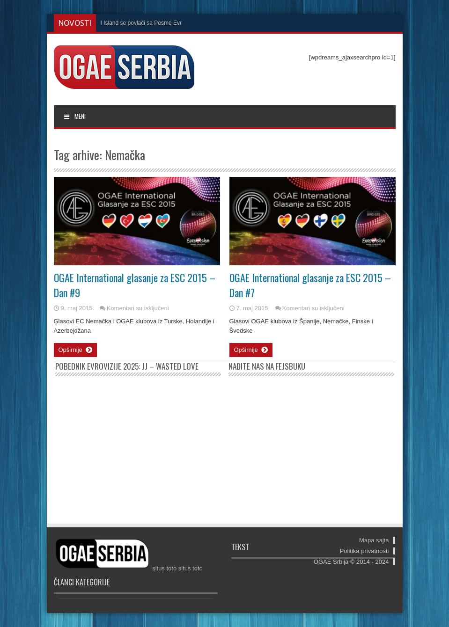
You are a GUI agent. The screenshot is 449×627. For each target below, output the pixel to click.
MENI (74, 116)
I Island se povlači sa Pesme (136, 23)
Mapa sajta (374, 540)
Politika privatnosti (364, 550)
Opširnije (75, 350)
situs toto (164, 568)
